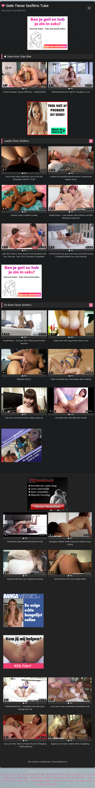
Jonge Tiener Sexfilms (47, 784)
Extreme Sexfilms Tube (33, 774)
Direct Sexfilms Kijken (40, 778)
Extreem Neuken (73, 774)
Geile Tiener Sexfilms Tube (24, 5)
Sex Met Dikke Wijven (41, 781)
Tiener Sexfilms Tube (10, 774)
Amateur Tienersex (61, 778)
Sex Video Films (21, 781)
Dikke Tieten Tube (54, 774)
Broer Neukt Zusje (19, 778)
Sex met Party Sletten (63, 781)
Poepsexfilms (78, 778)
